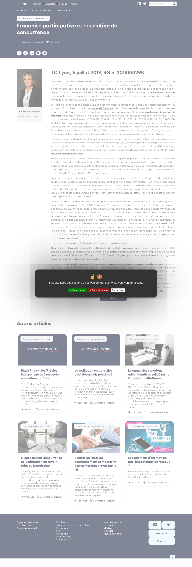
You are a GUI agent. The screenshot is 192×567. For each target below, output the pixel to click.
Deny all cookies (99, 290)
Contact (75, 3)
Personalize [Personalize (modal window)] (117, 290)
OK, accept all (77, 290)
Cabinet (37, 3)
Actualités (50, 3)
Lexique (63, 3)
